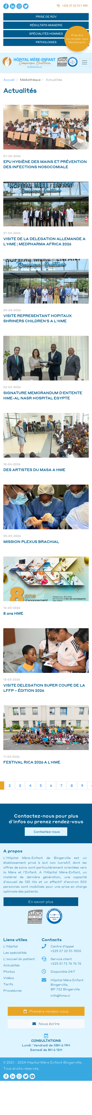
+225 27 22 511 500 (72, 5)
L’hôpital (10, 946)
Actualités (11, 965)
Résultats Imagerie (46, 25)
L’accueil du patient (19, 959)
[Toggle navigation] (84, 62)
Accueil (9, 79)
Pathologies (46, 42)
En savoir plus (40, 901)
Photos (9, 971)
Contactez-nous (46, 831)
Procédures (12, 990)
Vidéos (8, 978)
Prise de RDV (46, 16)
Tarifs (8, 984)
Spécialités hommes (46, 33)
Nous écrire (46, 1023)
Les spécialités (15, 952)
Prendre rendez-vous (46, 1011)
